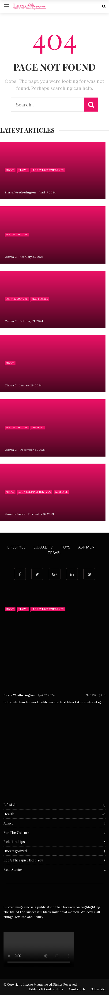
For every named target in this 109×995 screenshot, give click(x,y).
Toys (65, 547)
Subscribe (98, 989)
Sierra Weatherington (20, 192)
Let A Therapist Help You (48, 170)
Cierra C (11, 256)
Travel (54, 552)
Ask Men (86, 547)
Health (23, 170)
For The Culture (16, 234)
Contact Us (77, 989)
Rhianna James (15, 514)
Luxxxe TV (43, 547)
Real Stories (40, 298)
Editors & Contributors (46, 989)
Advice (10, 170)
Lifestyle (38, 427)
